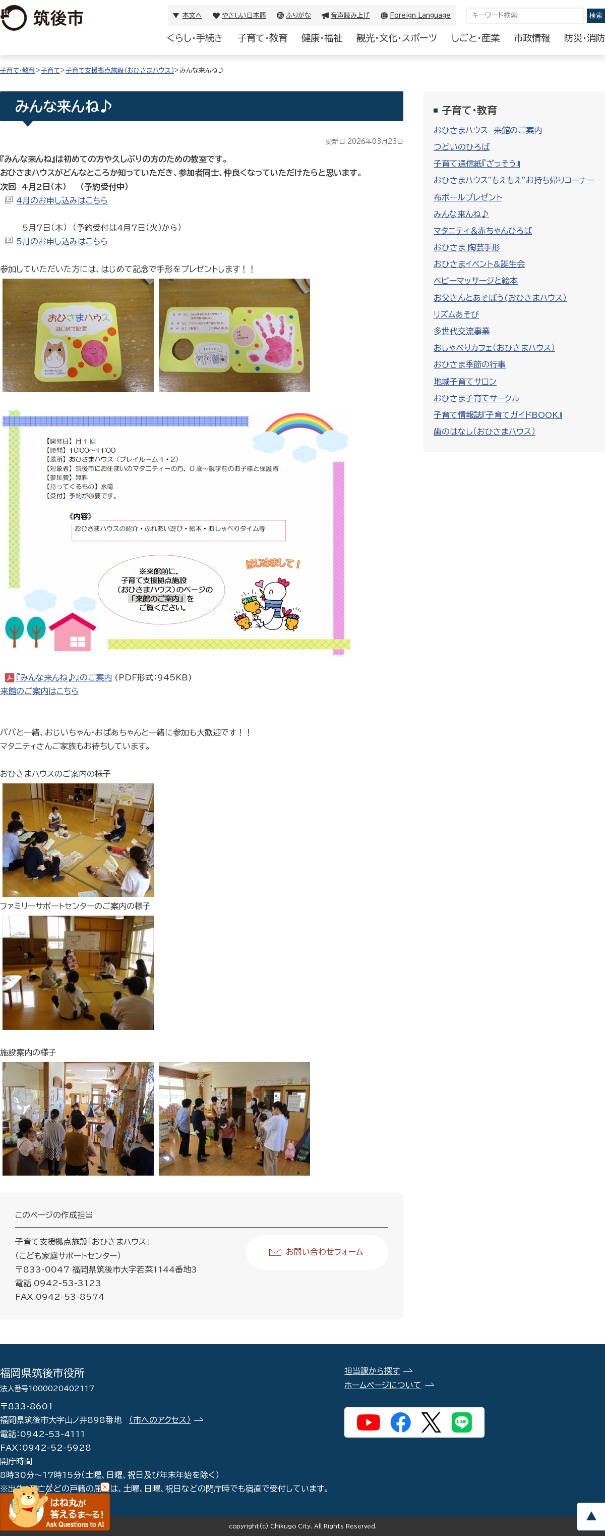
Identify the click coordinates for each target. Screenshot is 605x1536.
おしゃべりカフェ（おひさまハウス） (494, 348)
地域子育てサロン (465, 382)
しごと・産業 (475, 37)
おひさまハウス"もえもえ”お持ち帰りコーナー (514, 180)
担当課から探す (372, 1371)
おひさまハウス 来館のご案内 (488, 130)
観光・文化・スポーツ (396, 37)
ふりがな (298, 15)
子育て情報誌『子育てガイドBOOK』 (498, 415)
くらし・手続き (195, 37)
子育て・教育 (262, 37)
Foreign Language (420, 15)
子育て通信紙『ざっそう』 (477, 164)
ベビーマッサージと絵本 (476, 281)
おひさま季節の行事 (470, 364)
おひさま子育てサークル (477, 398)
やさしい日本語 (244, 15)
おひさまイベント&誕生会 (479, 264)
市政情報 (532, 37)
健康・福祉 (321, 37)
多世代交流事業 (462, 331)
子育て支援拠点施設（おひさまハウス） (120, 70)
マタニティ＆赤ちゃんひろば (483, 231)
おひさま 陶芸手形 (467, 247)
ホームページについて (382, 1385)
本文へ (192, 15)
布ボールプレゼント (468, 197)
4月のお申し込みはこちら (62, 200)
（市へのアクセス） (160, 1420)
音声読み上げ (350, 15)
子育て (50, 70)
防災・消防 (584, 37)
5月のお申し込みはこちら (62, 241)
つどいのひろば (462, 147)
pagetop (591, 1516)
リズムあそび (456, 314)
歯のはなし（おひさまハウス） (484, 432)
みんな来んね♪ (461, 214)
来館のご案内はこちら (39, 691)
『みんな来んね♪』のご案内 (64, 677)
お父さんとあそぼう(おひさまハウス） (500, 298)
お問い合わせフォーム (324, 1252)
